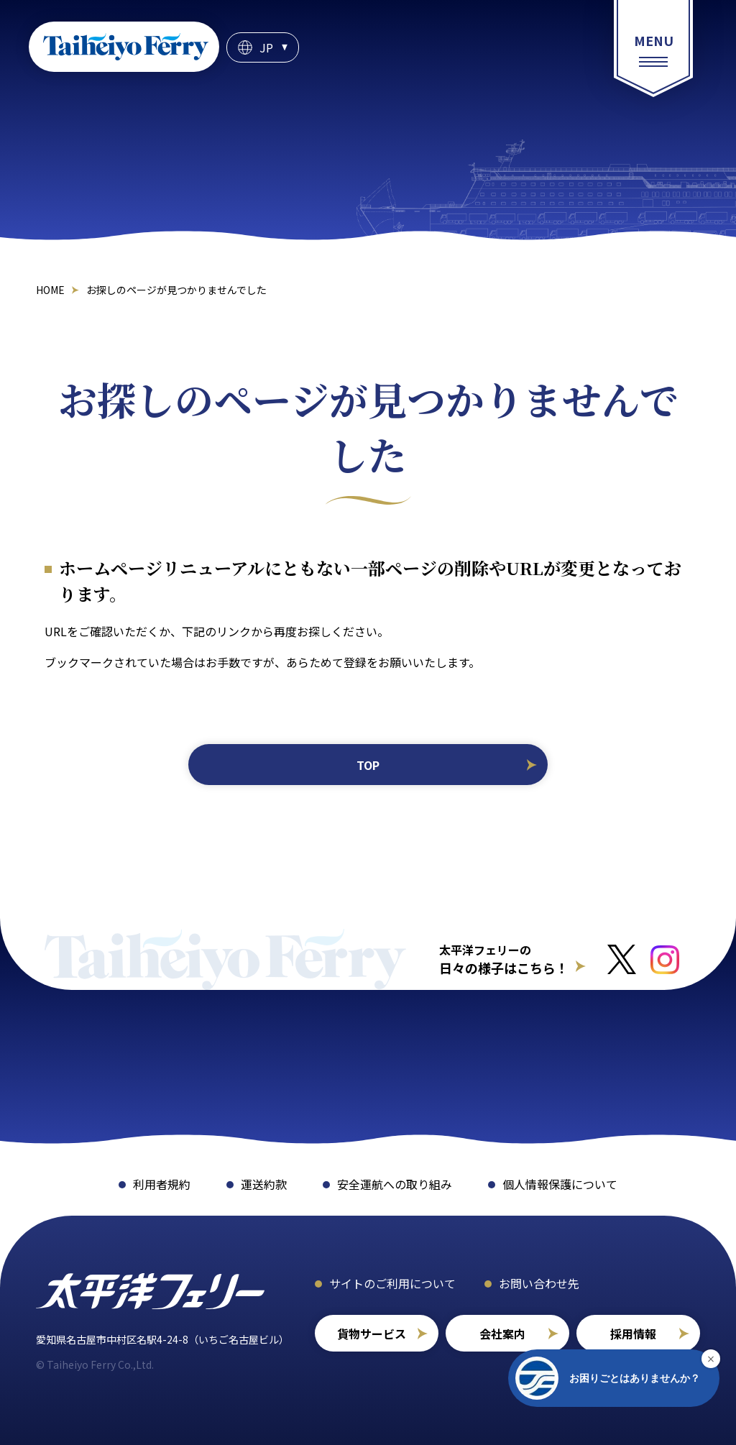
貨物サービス (371, 1333)
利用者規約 (161, 1184)
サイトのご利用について (392, 1283)
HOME (50, 290)
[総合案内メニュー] (653, 48)
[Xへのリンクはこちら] (621, 959)
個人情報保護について (559, 1184)
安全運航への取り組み (394, 1184)
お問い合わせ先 (539, 1283)
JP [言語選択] (266, 47)
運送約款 (264, 1184)
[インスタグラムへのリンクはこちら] (664, 959)
